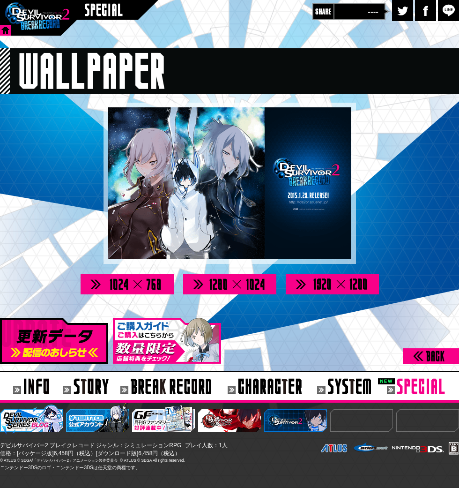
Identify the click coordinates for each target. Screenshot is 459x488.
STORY (91, 387)
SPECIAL (423, 387)
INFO (31, 387)
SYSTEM (352, 387)
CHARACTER (272, 387)
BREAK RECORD (174, 387)
